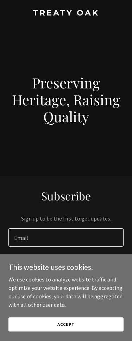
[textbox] (66, 237)
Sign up (66, 265)
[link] (66, 13)
